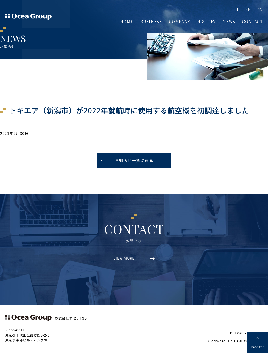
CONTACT (252, 21)
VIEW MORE (124, 258)
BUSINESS (151, 21)
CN (259, 9)
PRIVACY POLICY (246, 333)
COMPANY (179, 21)
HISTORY (206, 21)
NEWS (229, 21)
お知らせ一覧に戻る (134, 160)
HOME (126, 21)
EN (248, 9)
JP (237, 9)
